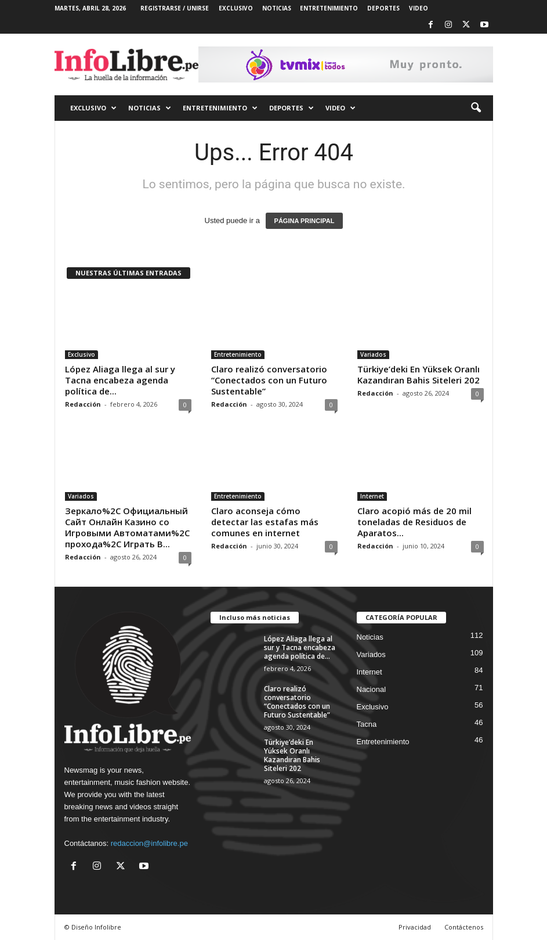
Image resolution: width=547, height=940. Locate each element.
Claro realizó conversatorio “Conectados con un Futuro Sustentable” (269, 380)
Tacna (367, 724)
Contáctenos (463, 927)
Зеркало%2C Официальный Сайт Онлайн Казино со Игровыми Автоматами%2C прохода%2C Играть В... (127, 527)
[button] (475, 108)
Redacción (83, 404)
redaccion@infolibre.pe (149, 843)
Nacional (371, 689)
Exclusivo (81, 354)
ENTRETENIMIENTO (329, 8)
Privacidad (415, 927)
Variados (373, 354)
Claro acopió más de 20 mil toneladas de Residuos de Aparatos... (414, 522)
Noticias (370, 637)
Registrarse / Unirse (174, 8)
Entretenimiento (238, 354)
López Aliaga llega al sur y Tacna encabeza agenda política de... (120, 380)
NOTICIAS (276, 8)
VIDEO (418, 8)
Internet (372, 496)
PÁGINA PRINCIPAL (304, 220)
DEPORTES (383, 8)
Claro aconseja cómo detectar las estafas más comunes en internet (264, 522)
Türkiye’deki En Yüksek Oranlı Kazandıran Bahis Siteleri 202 (418, 374)
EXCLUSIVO (236, 8)
